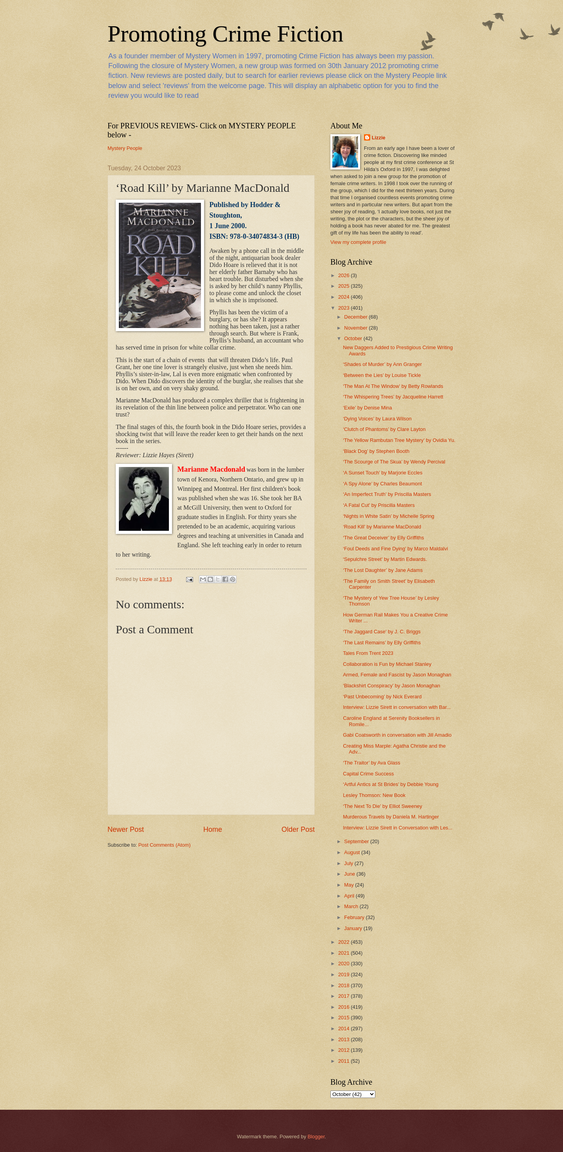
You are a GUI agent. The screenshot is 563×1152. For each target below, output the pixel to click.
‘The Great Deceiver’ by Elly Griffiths (383, 538)
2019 (344, 974)
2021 (344, 953)
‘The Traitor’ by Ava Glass (371, 763)
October (353, 338)
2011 (344, 1061)
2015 (344, 1017)
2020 (344, 963)
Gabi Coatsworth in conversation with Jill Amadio (397, 735)
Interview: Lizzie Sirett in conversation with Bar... (397, 707)
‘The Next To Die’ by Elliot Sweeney (382, 806)
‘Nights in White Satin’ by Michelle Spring (388, 516)
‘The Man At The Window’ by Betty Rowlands (393, 386)
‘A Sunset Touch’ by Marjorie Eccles (382, 473)
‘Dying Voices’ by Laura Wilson (377, 419)
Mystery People (125, 148)
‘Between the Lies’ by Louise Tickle (382, 375)
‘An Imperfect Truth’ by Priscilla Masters (387, 494)
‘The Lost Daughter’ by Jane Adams (383, 570)
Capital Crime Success (368, 774)
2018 (344, 985)
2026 (344, 275)
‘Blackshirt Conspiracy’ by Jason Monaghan (391, 686)
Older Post (298, 829)
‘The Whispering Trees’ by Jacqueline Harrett (393, 397)
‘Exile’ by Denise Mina (367, 408)
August (352, 852)
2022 (344, 942)
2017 (344, 996)
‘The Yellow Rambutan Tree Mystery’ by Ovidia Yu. (399, 440)
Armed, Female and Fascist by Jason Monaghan (397, 675)
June (350, 874)
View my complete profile (358, 242)
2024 (344, 297)
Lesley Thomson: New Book (374, 795)
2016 (344, 1007)
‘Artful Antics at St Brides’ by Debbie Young (390, 784)
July (349, 863)
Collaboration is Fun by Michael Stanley (387, 664)
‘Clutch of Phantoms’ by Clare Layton (384, 429)
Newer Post (126, 829)
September (357, 841)
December (356, 317)
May (349, 885)
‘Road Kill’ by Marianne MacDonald (382, 527)
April (349, 896)
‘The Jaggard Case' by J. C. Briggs (382, 632)
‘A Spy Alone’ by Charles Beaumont (382, 484)
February (355, 917)
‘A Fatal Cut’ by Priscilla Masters (378, 505)
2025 (344, 286)
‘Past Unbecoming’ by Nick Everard (382, 696)
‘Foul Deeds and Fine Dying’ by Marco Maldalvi (395, 549)
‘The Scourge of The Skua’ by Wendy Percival (394, 462)
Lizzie (378, 138)
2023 (344, 308)
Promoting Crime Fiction (225, 34)
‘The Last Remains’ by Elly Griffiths (382, 642)
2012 (344, 1050)
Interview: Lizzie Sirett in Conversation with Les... (397, 828)
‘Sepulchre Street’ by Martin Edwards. (385, 559)
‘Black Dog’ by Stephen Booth (376, 451)
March (351, 906)
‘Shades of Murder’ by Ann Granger (382, 364)
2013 (344, 1039)
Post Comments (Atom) (164, 845)
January (353, 928)
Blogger (316, 1136)
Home (212, 829)
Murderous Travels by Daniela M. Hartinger (391, 817)
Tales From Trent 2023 (368, 653)
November (356, 328)
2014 (344, 1028)
